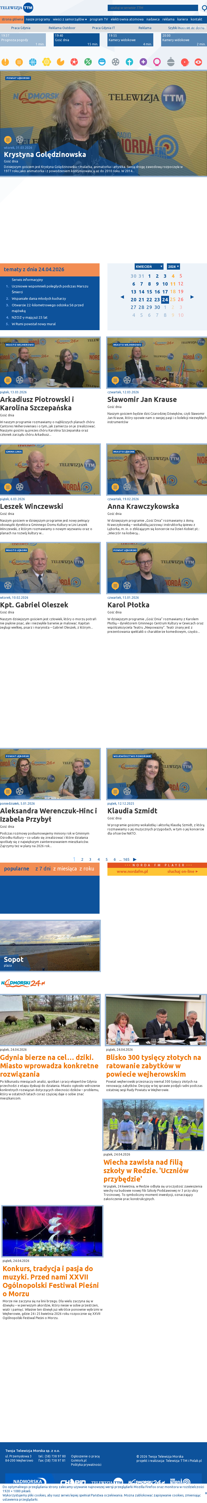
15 (149, 292)
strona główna (12, 19)
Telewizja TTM (176, 1460)
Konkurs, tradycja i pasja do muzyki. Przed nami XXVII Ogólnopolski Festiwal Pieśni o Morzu (51, 1281)
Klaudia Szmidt (132, 811)
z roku (86, 868)
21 (141, 299)
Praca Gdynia (20, 28)
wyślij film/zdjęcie (193, 27)
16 (157, 292)
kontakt (196, 19)
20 (134, 299)
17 (165, 292)
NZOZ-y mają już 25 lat (23, 317)
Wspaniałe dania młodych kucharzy (33, 298)
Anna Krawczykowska (143, 506)
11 (173, 284)
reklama (168, 19)
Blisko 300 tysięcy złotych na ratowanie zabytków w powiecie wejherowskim (153, 1065)
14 (141, 292)
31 (141, 276)
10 (165, 284)
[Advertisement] (52, 220)
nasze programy (38, 19)
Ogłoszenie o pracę (85, 1456)
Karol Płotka (128, 605)
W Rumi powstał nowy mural (28, 324)
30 (134, 276)
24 (165, 299)
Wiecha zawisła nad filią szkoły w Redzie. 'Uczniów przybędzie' (146, 1170)
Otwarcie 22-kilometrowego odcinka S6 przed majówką (42, 307)
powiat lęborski (18, 78)
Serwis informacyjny (27, 280)
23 (157, 299)
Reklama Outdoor (62, 28)
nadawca (153, 19)
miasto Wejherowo (20, 344)
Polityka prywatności (86, 1464)
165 (126, 859)
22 (149, 299)
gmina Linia (14, 451)
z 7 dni (43, 868)
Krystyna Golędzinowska (45, 154)
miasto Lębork (123, 451)
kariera (182, 19)
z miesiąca (65, 868)
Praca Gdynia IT (103, 28)
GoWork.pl (78, 1460)
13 (134, 292)
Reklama (145, 28)
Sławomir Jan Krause (142, 399)
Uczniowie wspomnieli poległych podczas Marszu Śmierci (44, 289)
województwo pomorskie (132, 756)
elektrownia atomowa (127, 19)
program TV (99, 19)
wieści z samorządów (68, 19)
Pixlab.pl (196, 1460)
